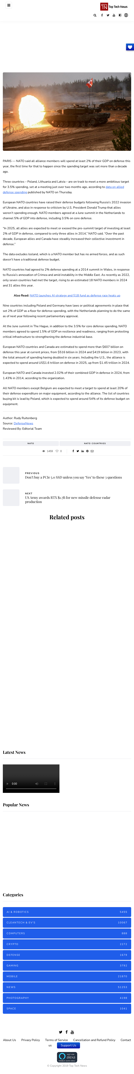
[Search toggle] (95, 15)
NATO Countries (95, 443)
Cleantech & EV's (67, 923)
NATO (31, 443)
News (67, 987)
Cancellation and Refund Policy (94, 1040)
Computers (67, 933)
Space (67, 1009)
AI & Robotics (67, 912)
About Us (9, 1040)
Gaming (67, 966)
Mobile (67, 976)
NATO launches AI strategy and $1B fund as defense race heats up (75, 295)
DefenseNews (23, 423)
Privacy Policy (30, 1040)
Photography (67, 998)
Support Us (68, 1045)
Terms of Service (56, 1040)
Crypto (67, 944)
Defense (67, 955)
